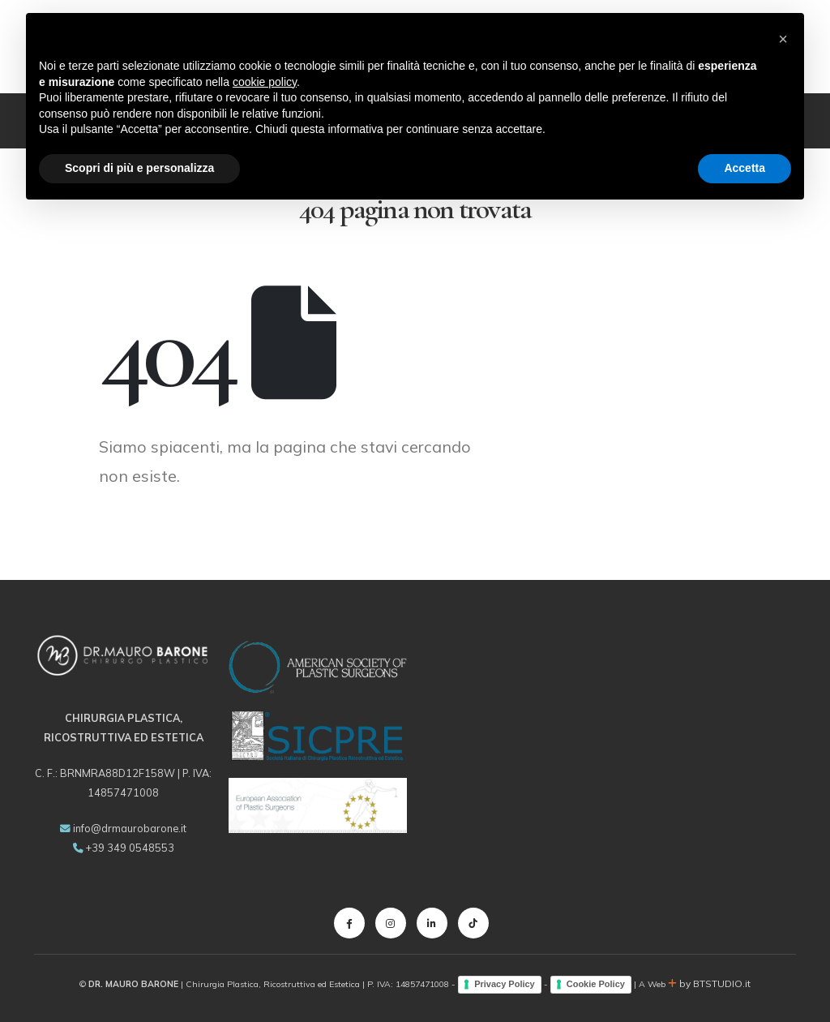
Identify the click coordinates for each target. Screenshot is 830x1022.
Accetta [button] (744, 167)
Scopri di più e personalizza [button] (139, 167)
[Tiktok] (473, 923)
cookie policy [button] (265, 81)
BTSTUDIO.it (722, 983)
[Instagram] (390, 923)
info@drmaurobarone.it (129, 828)
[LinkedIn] (432, 923)
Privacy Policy (504, 984)
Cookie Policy (596, 984)
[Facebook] (349, 923)
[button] (783, 39)
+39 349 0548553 (130, 847)
